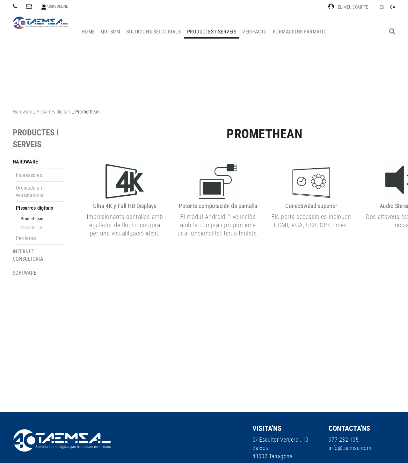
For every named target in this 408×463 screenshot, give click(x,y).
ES (382, 7)
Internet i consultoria (28, 255)
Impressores (29, 174)
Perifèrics (26, 238)
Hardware (22, 111)
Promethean (32, 218)
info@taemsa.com (350, 448)
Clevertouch (31, 227)
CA (393, 7)
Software (24, 272)
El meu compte (348, 7)
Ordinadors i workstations (29, 191)
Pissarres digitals (54, 111)
